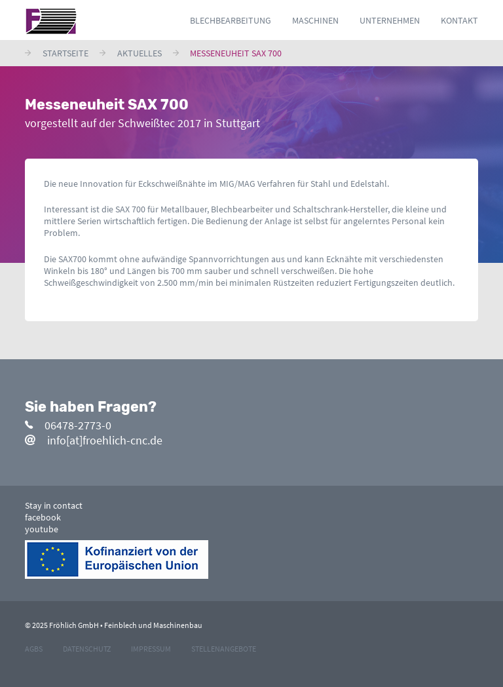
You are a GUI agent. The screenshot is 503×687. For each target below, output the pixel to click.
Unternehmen (390, 20)
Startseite (65, 53)
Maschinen (315, 20)
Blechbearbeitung (230, 20)
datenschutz (87, 649)
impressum (151, 649)
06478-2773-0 (68, 425)
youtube (41, 529)
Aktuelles (139, 53)
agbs (34, 649)
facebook (43, 517)
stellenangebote (223, 649)
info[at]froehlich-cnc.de (93, 440)
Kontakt (459, 20)
